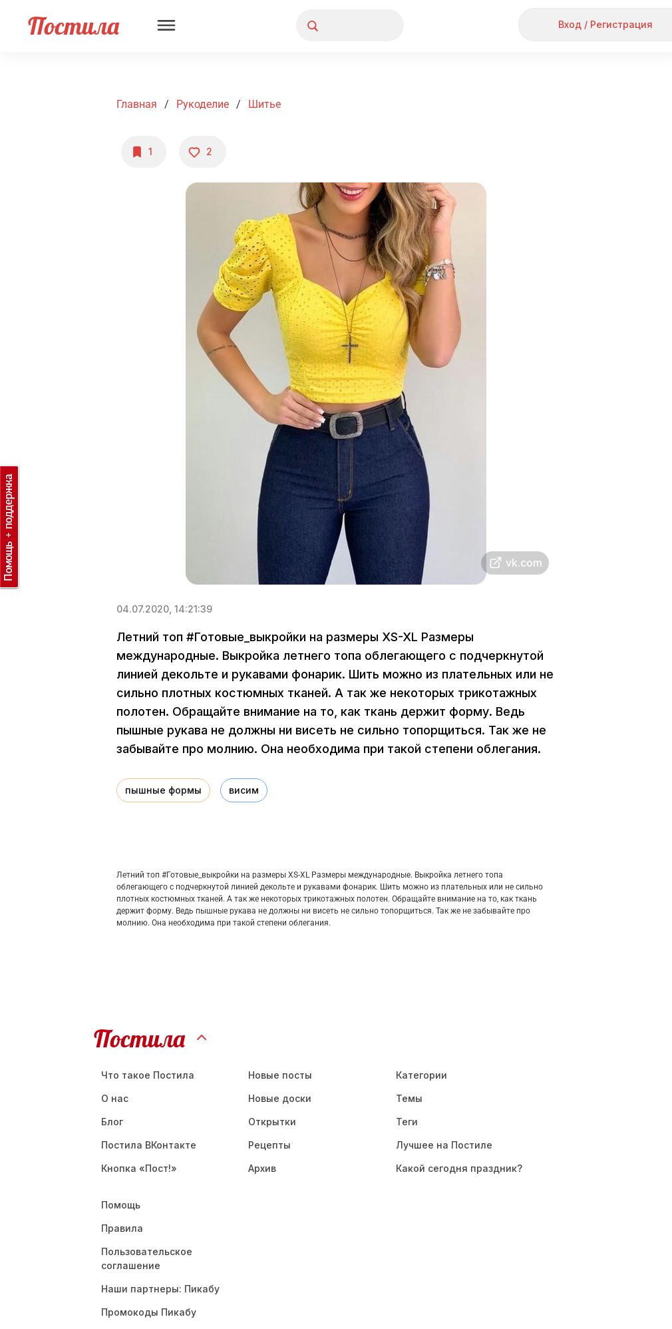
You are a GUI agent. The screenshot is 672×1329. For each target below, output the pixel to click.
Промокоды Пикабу (148, 1312)
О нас (114, 1098)
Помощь (120, 1204)
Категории (421, 1075)
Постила (73, 26)
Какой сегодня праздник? (459, 1168)
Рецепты (269, 1145)
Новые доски (279, 1098)
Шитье (264, 104)
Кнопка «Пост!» (139, 1168)
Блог (112, 1121)
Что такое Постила (147, 1075)
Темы (409, 1098)
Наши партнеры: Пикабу (160, 1288)
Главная (136, 104)
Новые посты (280, 1075)
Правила (122, 1228)
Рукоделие (202, 104)
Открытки (272, 1121)
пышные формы (163, 790)
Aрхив (262, 1168)
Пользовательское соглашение (146, 1258)
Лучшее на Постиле (444, 1145)
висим (244, 790)
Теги (407, 1121)
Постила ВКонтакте (148, 1145)
